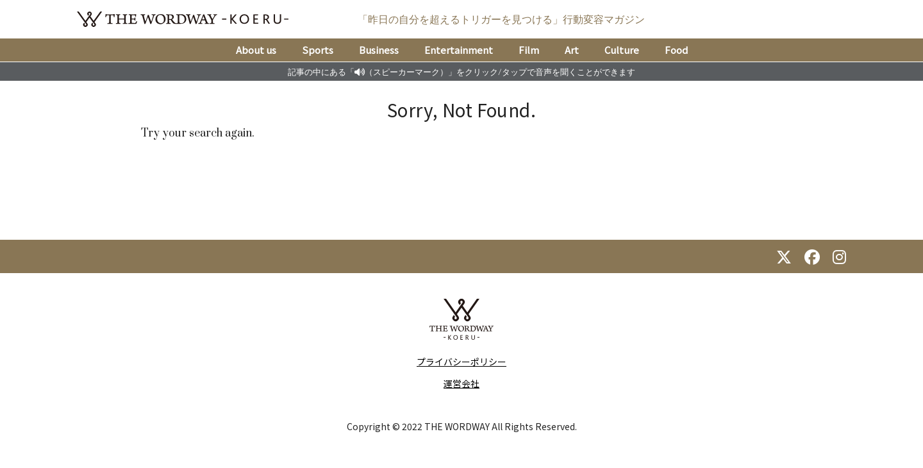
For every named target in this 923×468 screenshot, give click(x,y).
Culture (621, 49)
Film (529, 49)
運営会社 (461, 383)
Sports (317, 49)
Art (572, 49)
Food (676, 49)
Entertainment (458, 49)
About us (256, 49)
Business (379, 49)
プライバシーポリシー (461, 361)
